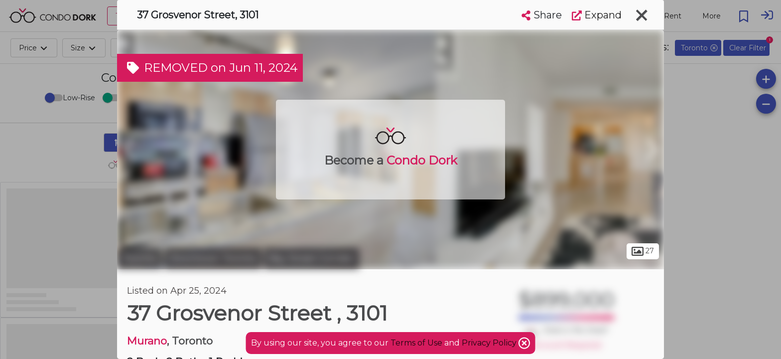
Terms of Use (416, 343)
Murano (147, 341)
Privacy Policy (490, 343)
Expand (597, 15)
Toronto (139, 258)
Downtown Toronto (213, 258)
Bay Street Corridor (311, 258)
